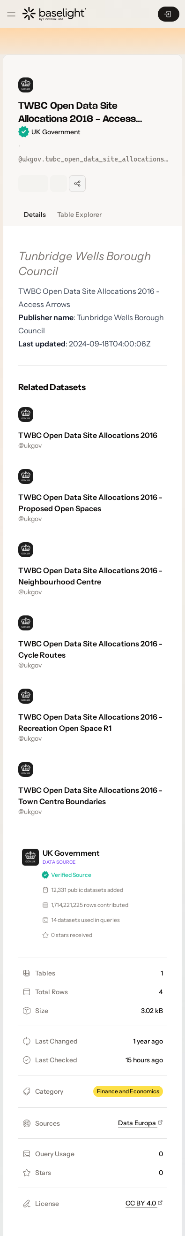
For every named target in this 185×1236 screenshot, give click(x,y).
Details (35, 214)
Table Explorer (79, 214)
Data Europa (140, 1123)
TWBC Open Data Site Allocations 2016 (87, 435)
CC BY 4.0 (144, 1203)
